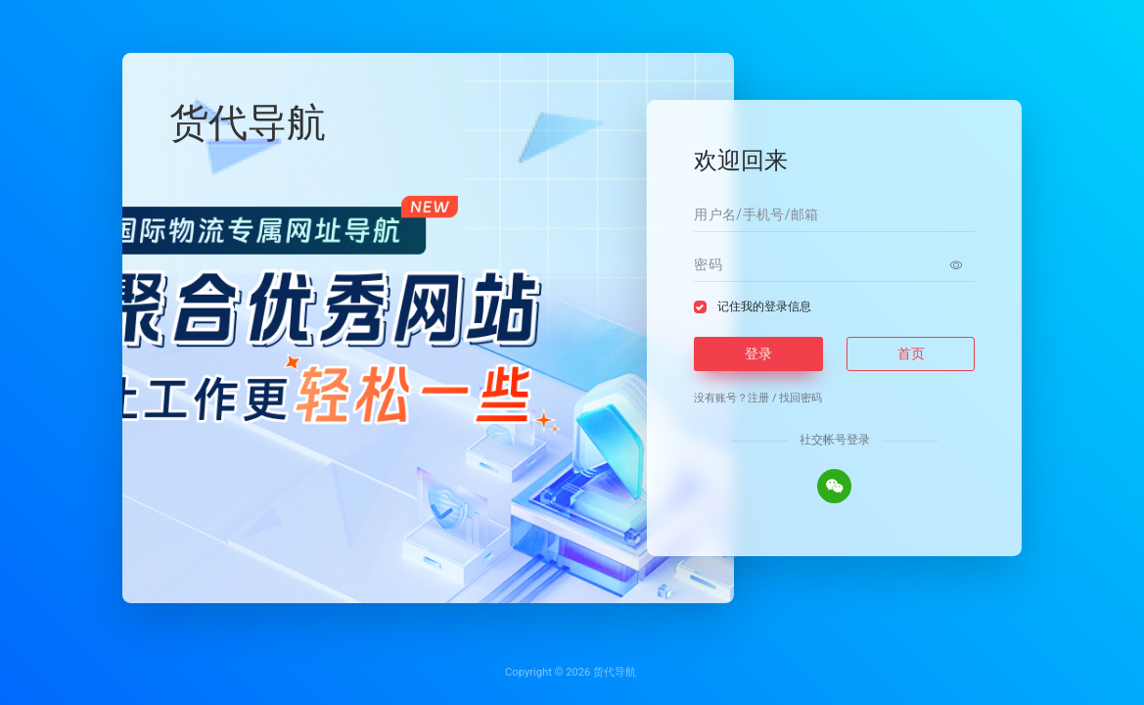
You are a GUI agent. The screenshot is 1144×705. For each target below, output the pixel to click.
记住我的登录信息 (764, 306)
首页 (911, 353)
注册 (758, 398)
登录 (758, 353)
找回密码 (800, 398)
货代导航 (614, 672)
